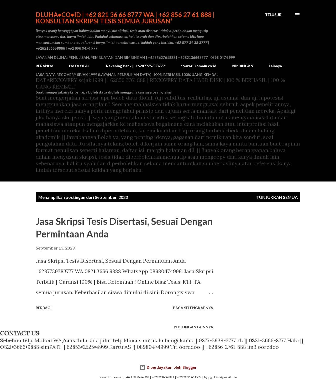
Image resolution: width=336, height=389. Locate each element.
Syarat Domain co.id (198, 66)
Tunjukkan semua (277, 197)
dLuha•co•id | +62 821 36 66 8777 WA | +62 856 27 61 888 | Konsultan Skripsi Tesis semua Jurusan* (125, 18)
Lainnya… (277, 66)
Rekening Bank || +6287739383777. (136, 66)
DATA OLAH (80, 66)
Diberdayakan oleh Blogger (168, 367)
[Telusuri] (273, 15)
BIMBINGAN (242, 66)
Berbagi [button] (43, 307)
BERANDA (45, 66)
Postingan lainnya (193, 327)
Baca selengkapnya (193, 307)
